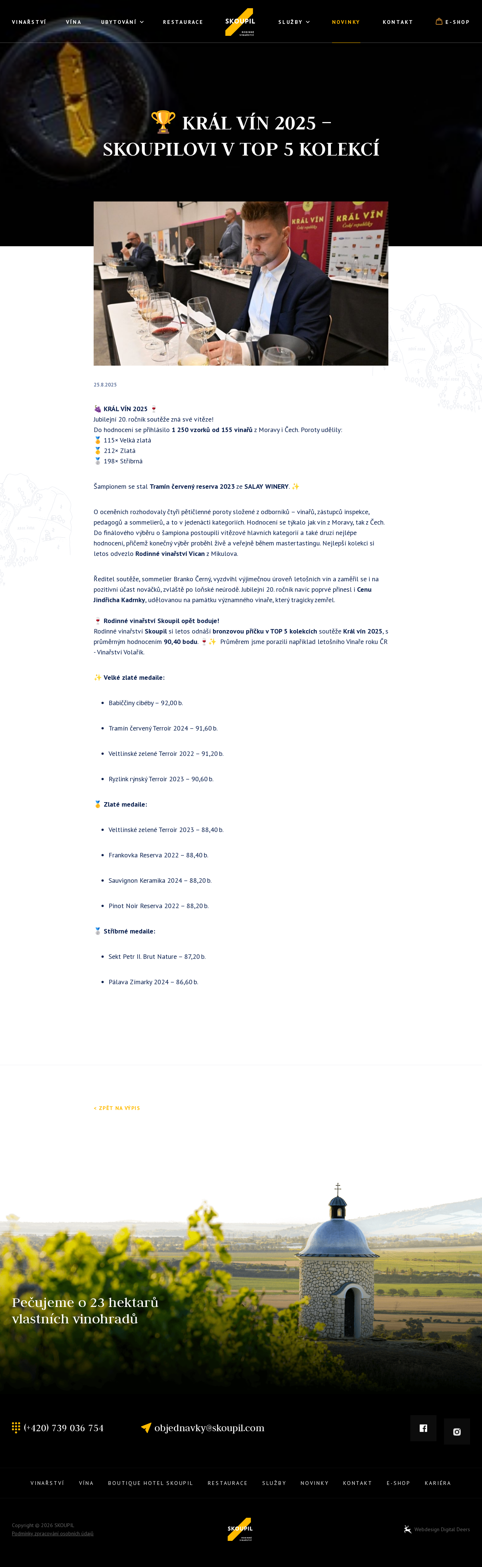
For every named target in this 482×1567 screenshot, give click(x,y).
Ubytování (122, 22)
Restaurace (183, 22)
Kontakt (398, 22)
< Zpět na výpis (117, 1108)
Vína (73, 22)
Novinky (346, 22)
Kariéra (438, 1483)
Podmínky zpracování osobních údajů (53, 1533)
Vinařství (29, 22)
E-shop (453, 21)
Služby (294, 22)
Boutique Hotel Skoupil (151, 1483)
